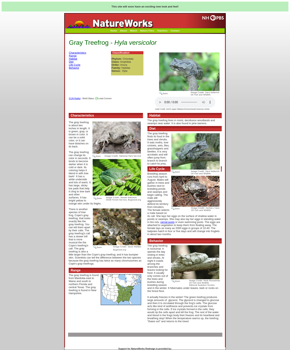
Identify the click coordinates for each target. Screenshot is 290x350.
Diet (71, 61)
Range (73, 55)
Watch (133, 30)
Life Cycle (74, 64)
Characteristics (77, 52)
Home (113, 30)
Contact (175, 30)
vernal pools (167, 222)
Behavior (74, 67)
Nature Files (147, 30)
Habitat (73, 58)
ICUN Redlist (75, 98)
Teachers (162, 30)
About (123, 30)
